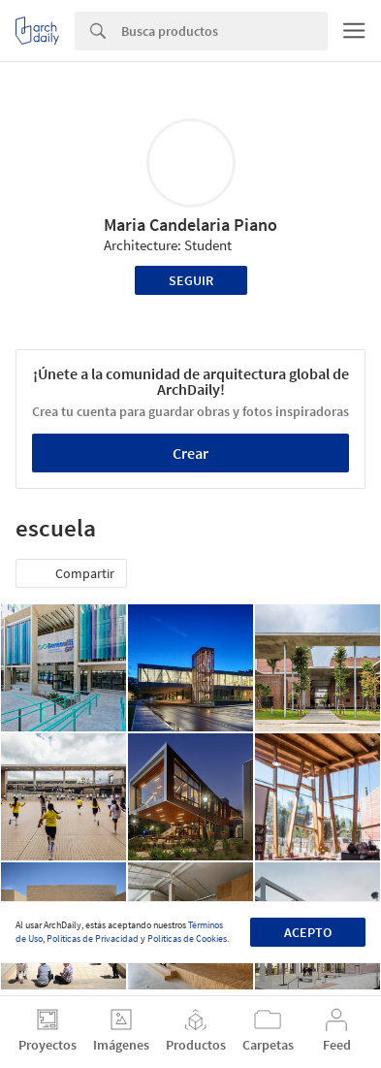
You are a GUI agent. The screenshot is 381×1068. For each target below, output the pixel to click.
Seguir (191, 280)
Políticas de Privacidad (93, 938)
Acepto (308, 932)
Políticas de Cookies (187, 938)
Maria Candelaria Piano (190, 224)
